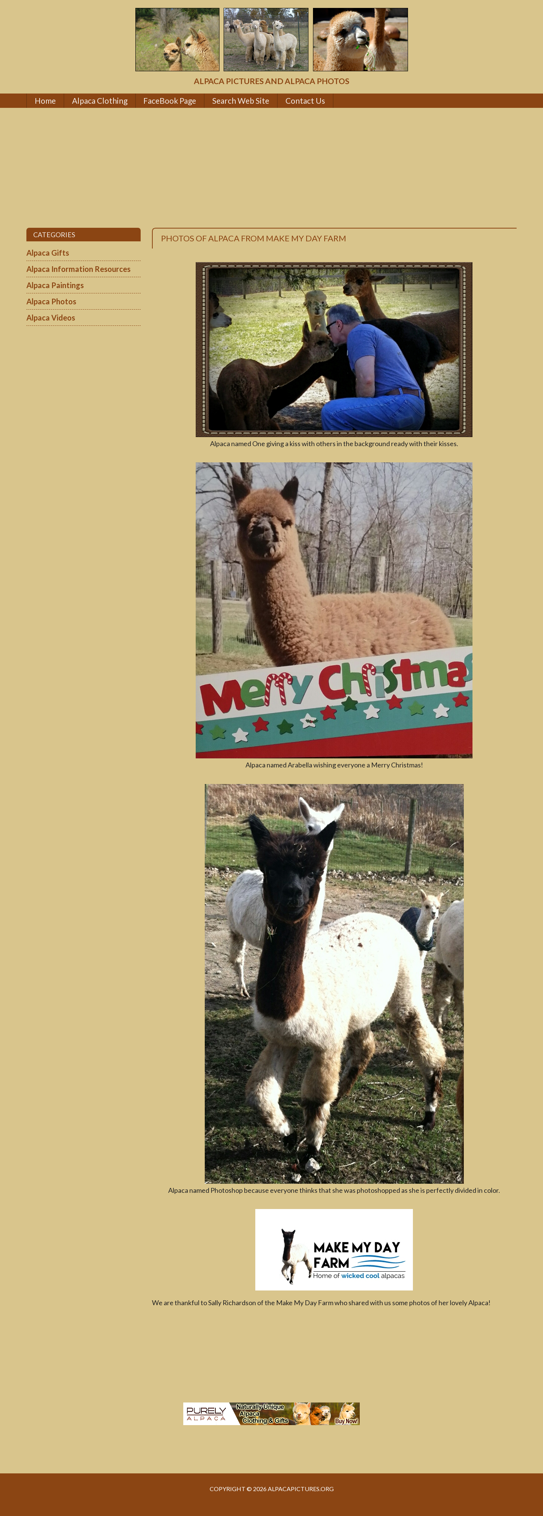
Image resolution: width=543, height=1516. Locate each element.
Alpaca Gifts (47, 252)
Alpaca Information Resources (78, 268)
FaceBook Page (169, 100)
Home (45, 100)
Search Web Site (240, 100)
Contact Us (305, 100)
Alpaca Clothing (99, 100)
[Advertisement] (271, 168)
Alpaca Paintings (55, 285)
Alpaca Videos (50, 317)
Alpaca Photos (51, 301)
